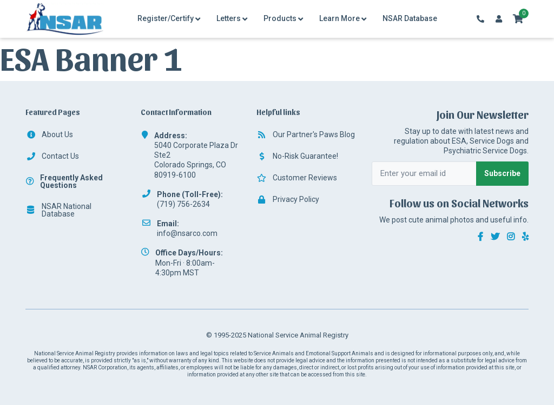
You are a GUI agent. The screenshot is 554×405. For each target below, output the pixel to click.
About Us (49, 135)
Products (279, 19)
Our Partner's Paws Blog (305, 135)
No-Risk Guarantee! (297, 156)
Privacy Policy (287, 199)
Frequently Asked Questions (64, 181)
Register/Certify (165, 19)
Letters (228, 19)
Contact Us (52, 156)
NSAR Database (409, 18)
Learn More (339, 19)
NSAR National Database (58, 210)
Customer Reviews (296, 178)
